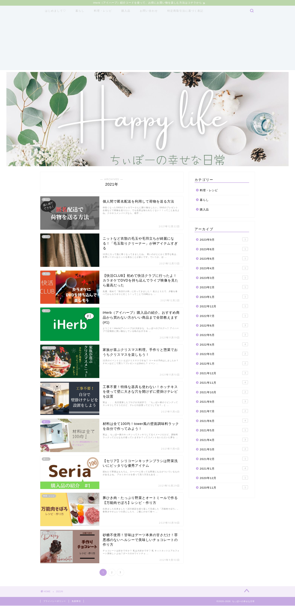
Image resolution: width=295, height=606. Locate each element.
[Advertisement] (147, 44)
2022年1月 (224, 364)
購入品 (125, 11)
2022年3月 (224, 354)
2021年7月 (224, 411)
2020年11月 (224, 488)
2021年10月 (224, 392)
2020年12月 (224, 478)
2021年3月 (224, 449)
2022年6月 (224, 325)
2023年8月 (224, 249)
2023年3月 (224, 278)
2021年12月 (224, 373)
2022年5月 (224, 335)
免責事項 (76, 601)
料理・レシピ (103, 11)
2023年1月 (224, 297)
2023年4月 (224, 268)
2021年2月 (224, 459)
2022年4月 (224, 345)
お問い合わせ (149, 11)
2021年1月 (224, 469)
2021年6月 (224, 421)
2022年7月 (224, 316)
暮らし (79, 11)
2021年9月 (224, 402)
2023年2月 (224, 287)
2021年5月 (224, 430)
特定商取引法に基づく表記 (185, 11)
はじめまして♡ (55, 11)
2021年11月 (224, 383)
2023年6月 (224, 259)
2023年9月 (224, 240)
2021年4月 (224, 440)
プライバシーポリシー (54, 601)
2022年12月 (224, 306)
